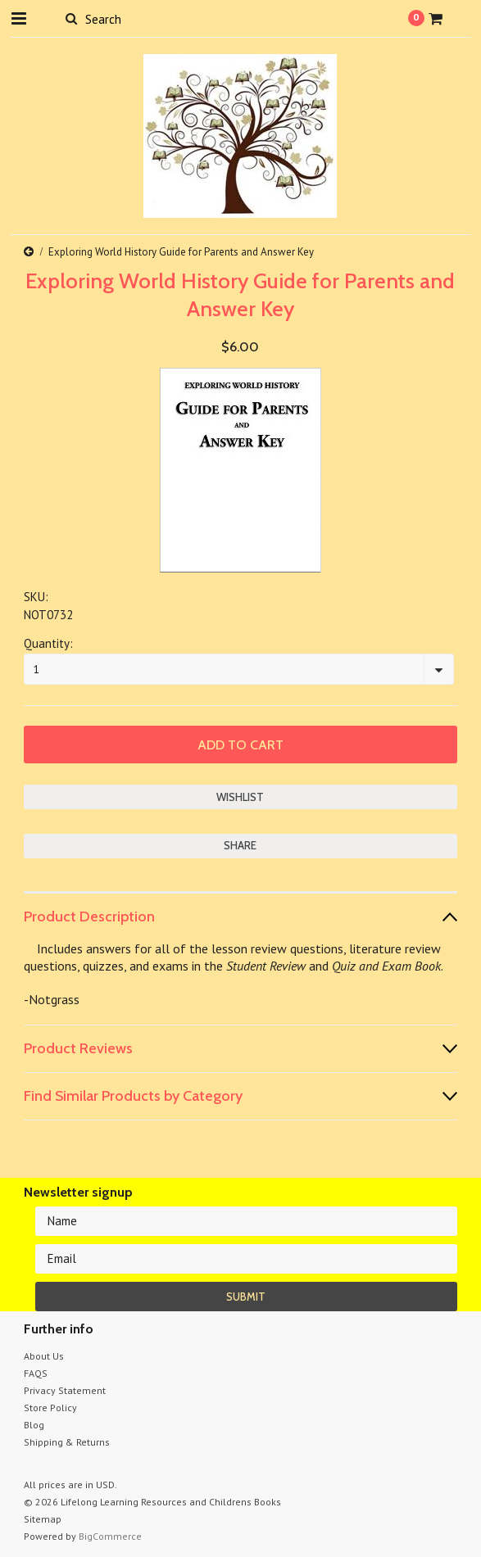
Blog (34, 1425)
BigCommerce (110, 1536)
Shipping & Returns (67, 1442)
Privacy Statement (65, 1390)
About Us (44, 1356)
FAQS (36, 1373)
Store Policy (50, 1407)
